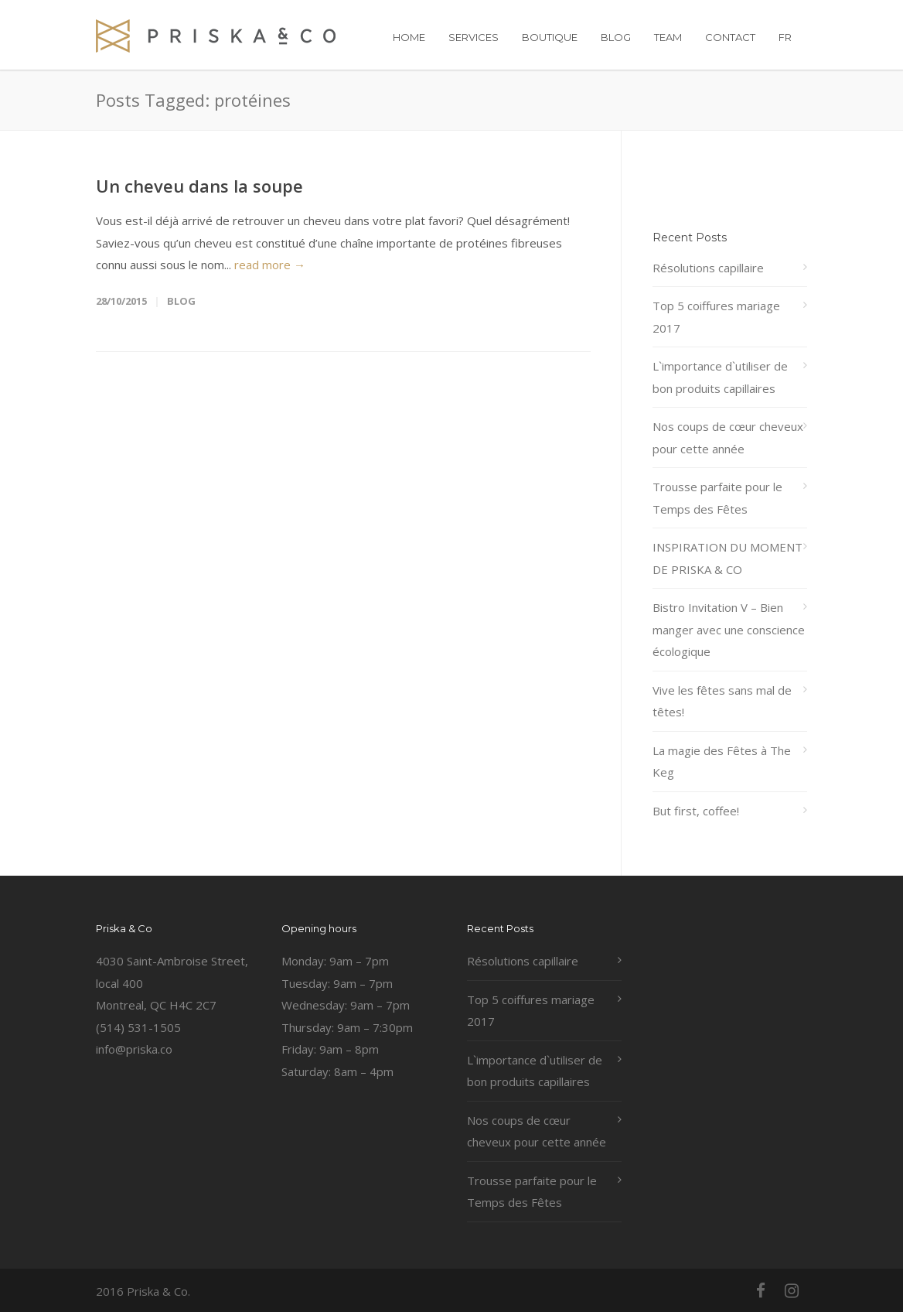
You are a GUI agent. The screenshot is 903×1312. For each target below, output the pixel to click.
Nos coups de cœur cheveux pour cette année (728, 437)
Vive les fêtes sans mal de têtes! (722, 701)
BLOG (616, 37)
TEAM (668, 37)
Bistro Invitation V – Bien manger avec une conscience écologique (729, 629)
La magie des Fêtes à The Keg (722, 762)
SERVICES (473, 37)
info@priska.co (134, 1049)
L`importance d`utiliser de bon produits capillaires (720, 377)
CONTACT (730, 37)
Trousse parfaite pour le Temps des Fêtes (717, 498)
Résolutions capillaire (708, 267)
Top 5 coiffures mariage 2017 (716, 317)
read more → (269, 264)
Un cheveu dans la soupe (199, 185)
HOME (409, 37)
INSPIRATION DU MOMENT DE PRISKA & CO (727, 558)
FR (785, 37)
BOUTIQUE (550, 37)
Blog (181, 301)
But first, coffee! (696, 810)
